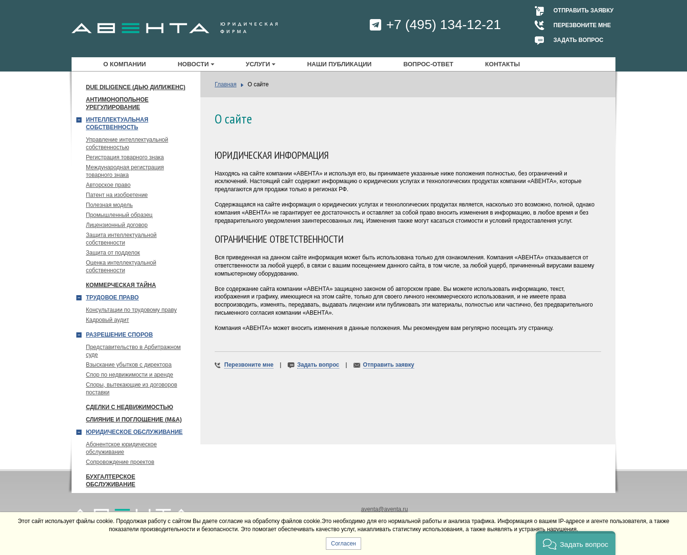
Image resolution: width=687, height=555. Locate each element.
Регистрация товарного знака (125, 157)
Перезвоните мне (582, 25)
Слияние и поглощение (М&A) (134, 419)
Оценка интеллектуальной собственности (121, 266)
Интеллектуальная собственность (117, 123)
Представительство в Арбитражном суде (133, 351)
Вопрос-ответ (428, 64)
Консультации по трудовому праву (131, 310)
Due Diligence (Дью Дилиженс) (136, 87)
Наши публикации (339, 64)
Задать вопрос (578, 40)
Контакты (502, 64)
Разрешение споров (119, 334)
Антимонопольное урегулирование (117, 103)
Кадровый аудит (107, 320)
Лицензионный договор (116, 225)
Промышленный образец (119, 215)
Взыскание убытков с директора (129, 364)
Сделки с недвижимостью (129, 407)
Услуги (258, 64)
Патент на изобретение (117, 195)
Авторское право (108, 185)
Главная (226, 84)
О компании (125, 64)
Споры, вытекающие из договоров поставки (131, 388)
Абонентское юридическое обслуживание (121, 448)
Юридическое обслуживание (134, 432)
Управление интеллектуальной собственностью (127, 143)
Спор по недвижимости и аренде (129, 374)
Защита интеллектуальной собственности (121, 239)
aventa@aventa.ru (384, 509)
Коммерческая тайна (121, 285)
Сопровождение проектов (120, 462)
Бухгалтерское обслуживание (110, 480)
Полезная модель (109, 205)
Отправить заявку (583, 10)
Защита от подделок (113, 252)
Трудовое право (112, 297)
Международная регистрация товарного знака (125, 171)
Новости (192, 64)
